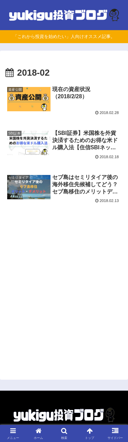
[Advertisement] (64, 294)
